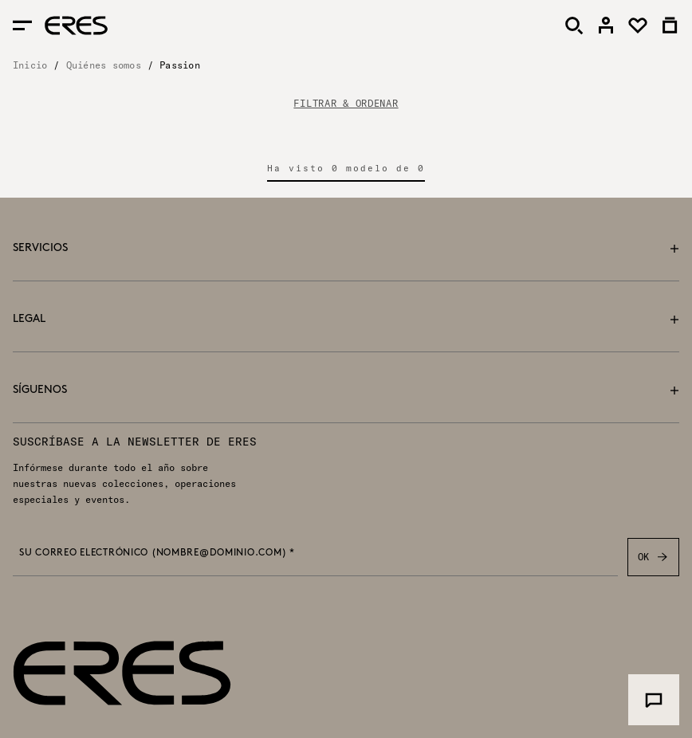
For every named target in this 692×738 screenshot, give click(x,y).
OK (653, 557)
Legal (346, 319)
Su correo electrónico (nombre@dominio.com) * (157, 553)
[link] (605, 25)
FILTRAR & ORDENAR (345, 103)
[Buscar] (574, 25)
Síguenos (346, 390)
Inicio (30, 65)
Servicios (346, 248)
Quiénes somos (103, 65)
